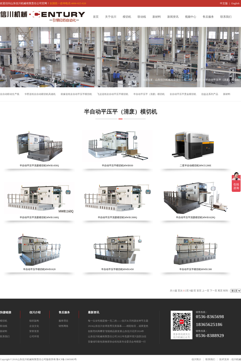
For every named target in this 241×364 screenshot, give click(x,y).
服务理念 (63, 320)
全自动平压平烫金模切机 (183, 94)
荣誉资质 (34, 331)
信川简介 (196, 359)
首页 (97, 16)
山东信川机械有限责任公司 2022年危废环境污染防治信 (117, 336)
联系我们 (227, 16)
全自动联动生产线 (9, 94)
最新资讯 (93, 312)
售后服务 (210, 16)
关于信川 (112, 16)
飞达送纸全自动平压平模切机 (112, 94)
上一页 (205, 290)
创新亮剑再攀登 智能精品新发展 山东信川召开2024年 (116, 331)
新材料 (158, 16)
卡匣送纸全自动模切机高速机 (40, 94)
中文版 (224, 3)
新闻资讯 (174, 16)
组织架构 (34, 320)
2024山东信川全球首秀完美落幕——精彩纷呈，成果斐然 (118, 326)
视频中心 (192, 16)
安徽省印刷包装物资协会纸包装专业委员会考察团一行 (117, 341)
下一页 (213, 290)
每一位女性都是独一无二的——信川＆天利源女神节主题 (118, 320)
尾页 (220, 290)
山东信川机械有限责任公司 (170, 79)
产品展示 (196, 79)
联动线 (143, 16)
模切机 (128, 16)
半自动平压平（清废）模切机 (222, 79)
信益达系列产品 (209, 94)
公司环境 (34, 336)
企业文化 (34, 326)
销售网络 (63, 326)
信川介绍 (35, 312)
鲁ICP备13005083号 (66, 359)
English (235, 3)
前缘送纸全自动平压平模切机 (76, 94)
